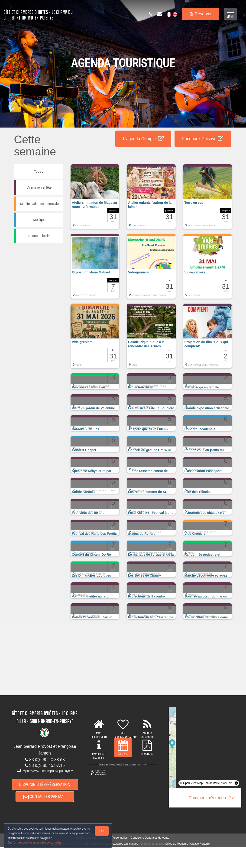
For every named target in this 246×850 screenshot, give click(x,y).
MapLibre (227, 783)
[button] (95, 199)
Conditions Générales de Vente (150, 841)
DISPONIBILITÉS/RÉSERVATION (44, 785)
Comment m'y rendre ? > (211, 797)
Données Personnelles (114, 841)
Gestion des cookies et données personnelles (35, 842)
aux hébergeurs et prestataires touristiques (111, 847)
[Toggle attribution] (236, 783)
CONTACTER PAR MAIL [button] (44, 798)
